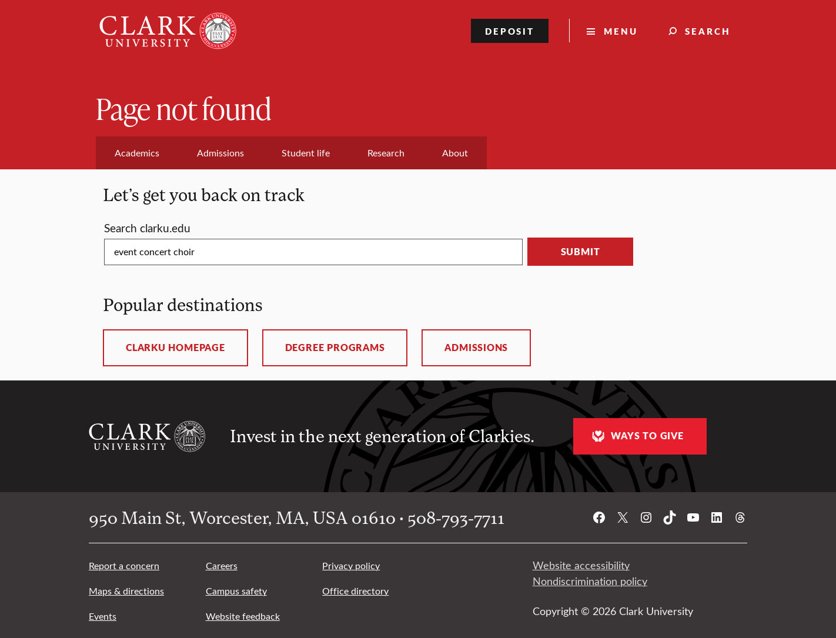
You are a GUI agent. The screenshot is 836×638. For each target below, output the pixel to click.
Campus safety (236, 590)
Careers (222, 565)
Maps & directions (126, 590)
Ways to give (636, 436)
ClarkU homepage (175, 347)
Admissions (476, 347)
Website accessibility (581, 565)
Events (102, 616)
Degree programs (335, 347)
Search (708, 31)
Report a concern (124, 565)
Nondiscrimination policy (590, 581)
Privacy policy (351, 565)
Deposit (510, 31)
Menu (621, 31)
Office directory (355, 590)
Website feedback (243, 616)
